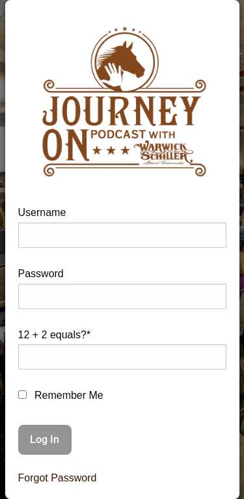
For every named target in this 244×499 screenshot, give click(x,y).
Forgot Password (57, 477)
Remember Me (60, 395)
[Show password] (206, 301)
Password (41, 273)
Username (42, 212)
